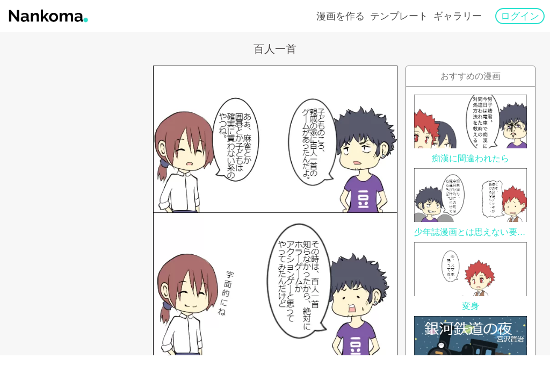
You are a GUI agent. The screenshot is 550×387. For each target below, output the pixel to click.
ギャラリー (457, 16)
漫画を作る (340, 16)
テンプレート (399, 16)
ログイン (520, 16)
